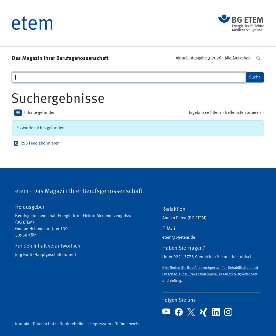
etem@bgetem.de (178, 237)
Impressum (100, 324)
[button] (258, 58)
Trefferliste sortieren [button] (242, 113)
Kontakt (22, 324)
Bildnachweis (127, 324)
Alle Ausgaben (238, 58)
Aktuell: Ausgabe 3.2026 (198, 58)
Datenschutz (44, 324)
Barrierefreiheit (73, 324)
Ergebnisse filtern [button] (205, 113)
